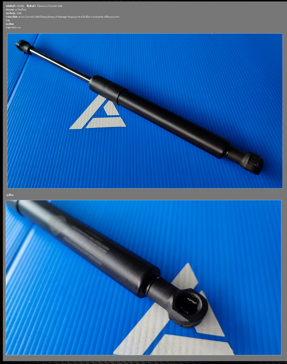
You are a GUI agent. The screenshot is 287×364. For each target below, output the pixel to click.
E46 (19, 13)
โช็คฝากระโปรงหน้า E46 (49, 6)
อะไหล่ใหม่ (20, 9)
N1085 (20, 6)
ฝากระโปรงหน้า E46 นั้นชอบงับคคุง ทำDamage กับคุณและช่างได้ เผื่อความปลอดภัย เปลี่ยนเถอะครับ (69, 17)
